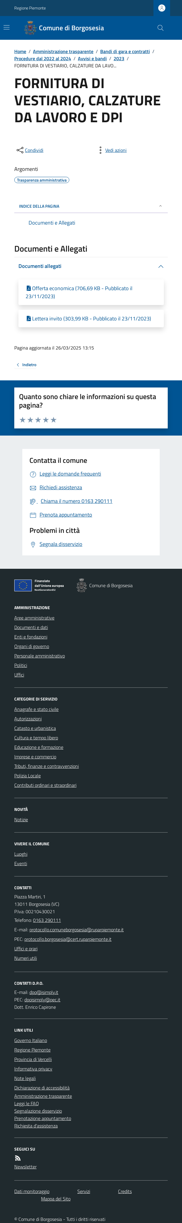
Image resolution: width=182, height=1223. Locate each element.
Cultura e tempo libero (36, 737)
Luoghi (20, 853)
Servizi (83, 1191)
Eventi (20, 863)
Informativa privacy (33, 1068)
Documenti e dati (31, 627)
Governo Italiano (30, 1040)
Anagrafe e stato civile (36, 709)
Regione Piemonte (30, 8)
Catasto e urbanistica (35, 728)
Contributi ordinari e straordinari (45, 785)
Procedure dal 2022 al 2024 (42, 58)
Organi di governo (31, 646)
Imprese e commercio (35, 756)
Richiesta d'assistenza (36, 1125)
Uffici (19, 674)
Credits (125, 1191)
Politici (20, 665)
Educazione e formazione (38, 747)
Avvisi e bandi (92, 58)
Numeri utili (25, 958)
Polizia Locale (27, 775)
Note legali (25, 1078)
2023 (119, 58)
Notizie (21, 819)
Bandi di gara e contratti (125, 51)
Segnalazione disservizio (38, 1110)
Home (20, 51)
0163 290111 (47, 920)
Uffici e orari (25, 948)
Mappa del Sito (55, 1198)
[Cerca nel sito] (158, 28)
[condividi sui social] (29, 150)
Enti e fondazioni (30, 636)
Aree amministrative (34, 617)
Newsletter (25, 1166)
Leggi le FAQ (26, 1103)
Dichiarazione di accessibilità (42, 1087)
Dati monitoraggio (31, 1191)
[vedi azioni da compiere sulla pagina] (111, 150)
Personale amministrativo (39, 655)
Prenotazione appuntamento (42, 1118)
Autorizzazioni (28, 718)
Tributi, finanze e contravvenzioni (46, 766)
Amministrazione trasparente (63, 51)
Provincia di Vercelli (33, 1059)
